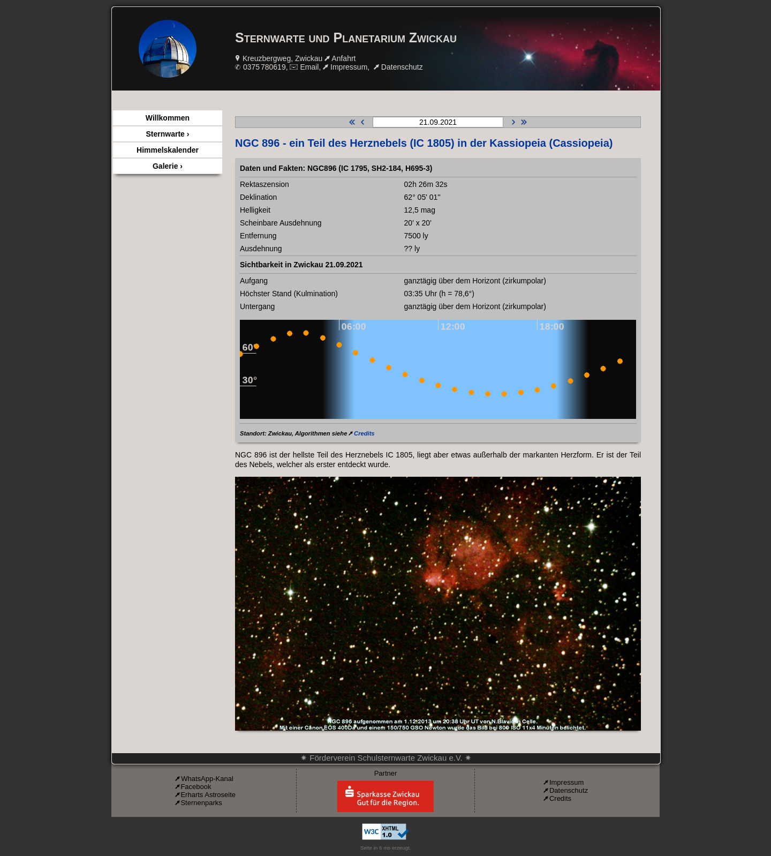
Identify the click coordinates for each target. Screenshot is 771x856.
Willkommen (168, 118)
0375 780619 (264, 67)
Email (309, 67)
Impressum (348, 67)
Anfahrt (343, 58)
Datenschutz (402, 67)
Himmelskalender (168, 150)
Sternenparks (201, 803)
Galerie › (168, 166)
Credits (364, 433)
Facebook (195, 787)
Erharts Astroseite (208, 795)
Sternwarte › (168, 134)
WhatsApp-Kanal (207, 779)
